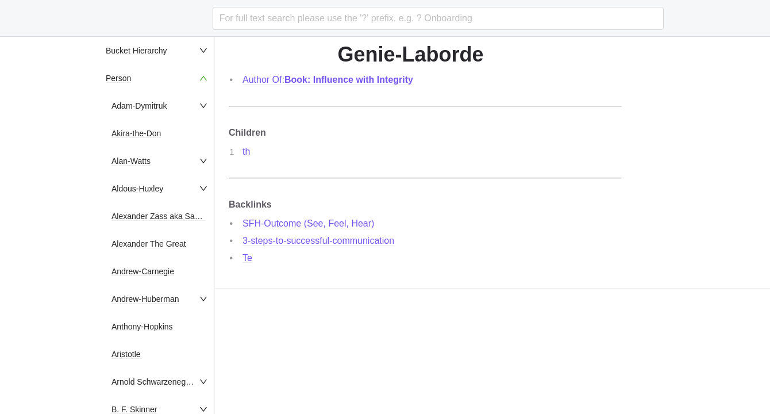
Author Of (262, 80)
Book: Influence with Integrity (348, 80)
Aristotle (126, 354)
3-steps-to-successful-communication (318, 241)
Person (118, 78)
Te (247, 258)
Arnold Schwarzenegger (154, 381)
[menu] (157, 225)
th (246, 151)
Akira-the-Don (136, 133)
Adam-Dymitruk (139, 105)
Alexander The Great (148, 243)
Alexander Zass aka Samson (162, 216)
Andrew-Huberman (145, 299)
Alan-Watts (131, 161)
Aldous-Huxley (137, 188)
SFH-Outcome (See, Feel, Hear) (308, 223)
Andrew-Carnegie (142, 271)
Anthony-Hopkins (142, 326)
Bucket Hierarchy (136, 50)
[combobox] (438, 18)
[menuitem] (157, 50)
